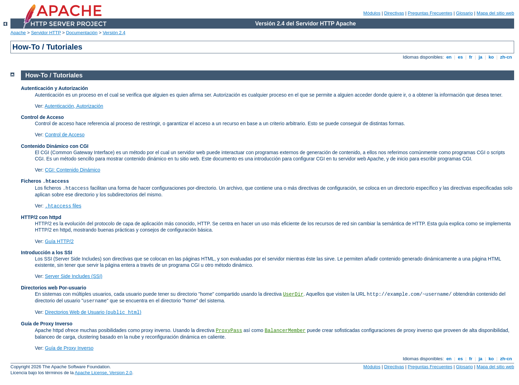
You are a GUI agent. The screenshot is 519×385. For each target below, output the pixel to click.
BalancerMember (285, 330)
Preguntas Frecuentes (430, 13)
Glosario (464, 13)
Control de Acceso (65, 134)
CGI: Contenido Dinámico (72, 170)
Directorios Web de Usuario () (93, 312)
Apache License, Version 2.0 (103, 372)
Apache (18, 32)
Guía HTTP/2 (59, 241)
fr (471, 57)
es (460, 57)
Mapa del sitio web (495, 13)
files (63, 206)
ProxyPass (229, 330)
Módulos (371, 13)
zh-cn (506, 57)
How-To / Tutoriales (54, 75)
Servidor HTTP (46, 32)
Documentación (81, 32)
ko (491, 57)
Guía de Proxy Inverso (69, 348)
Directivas (394, 13)
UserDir (293, 294)
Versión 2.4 (114, 32)
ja (480, 57)
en (449, 57)
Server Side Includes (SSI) (73, 276)
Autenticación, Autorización (74, 106)
